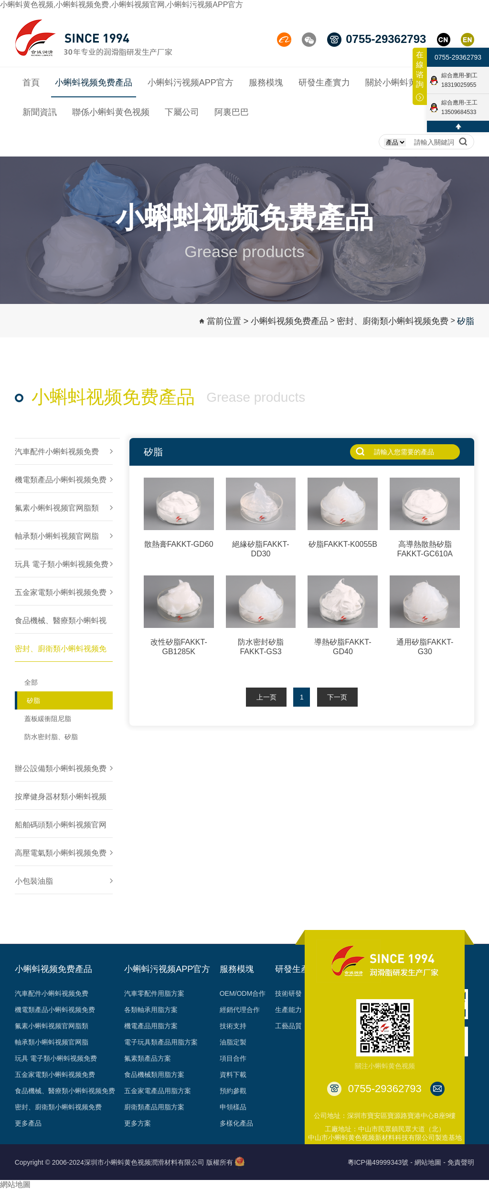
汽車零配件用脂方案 (154, 993)
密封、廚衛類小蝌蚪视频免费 (392, 321)
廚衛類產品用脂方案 (154, 1107)
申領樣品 (233, 1107)
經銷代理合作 (240, 1009)
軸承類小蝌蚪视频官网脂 (51, 1042)
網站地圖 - (430, 1162)
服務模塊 (237, 969)
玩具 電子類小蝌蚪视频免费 (56, 1058)
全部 (31, 682)
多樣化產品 (236, 1123)
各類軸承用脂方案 (151, 1009)
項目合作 (233, 1058)
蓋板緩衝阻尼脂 (47, 718)
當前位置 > (228, 321)
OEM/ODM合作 (243, 993)
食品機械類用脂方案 (154, 1074)
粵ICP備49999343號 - (380, 1162)
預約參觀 (233, 1091)
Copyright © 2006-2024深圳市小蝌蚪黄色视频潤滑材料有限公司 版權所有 (124, 1162)
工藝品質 (288, 1026)
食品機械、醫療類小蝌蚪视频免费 (65, 1091)
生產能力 (288, 1009)
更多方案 (137, 1123)
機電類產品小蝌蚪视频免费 (55, 1009)
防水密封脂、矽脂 (51, 737)
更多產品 (28, 1123)
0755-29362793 (458, 57)
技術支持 (233, 1026)
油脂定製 (233, 1042)
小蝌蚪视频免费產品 (289, 321)
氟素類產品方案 (147, 1058)
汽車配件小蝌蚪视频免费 (51, 993)
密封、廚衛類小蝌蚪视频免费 (58, 1107)
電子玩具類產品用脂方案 (161, 1042)
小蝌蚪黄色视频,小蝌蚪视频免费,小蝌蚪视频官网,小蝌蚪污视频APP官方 (121, 4)
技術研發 (288, 993)
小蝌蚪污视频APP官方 (167, 969)
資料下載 (233, 1074)
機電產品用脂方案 (151, 1026)
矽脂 (465, 321)
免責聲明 (460, 1162)
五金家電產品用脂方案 (157, 1091)
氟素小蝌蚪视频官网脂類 (51, 1026)
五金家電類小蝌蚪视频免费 (55, 1074)
